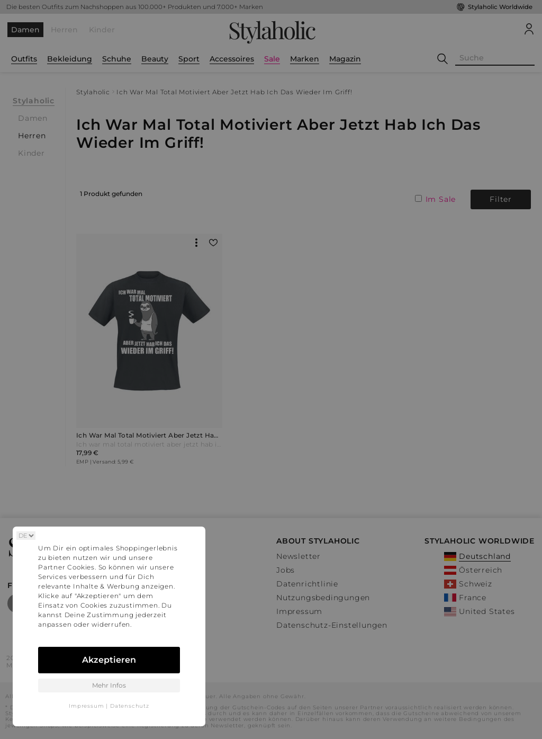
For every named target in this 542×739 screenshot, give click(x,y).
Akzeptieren (109, 660)
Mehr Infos (109, 685)
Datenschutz (129, 705)
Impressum (86, 705)
